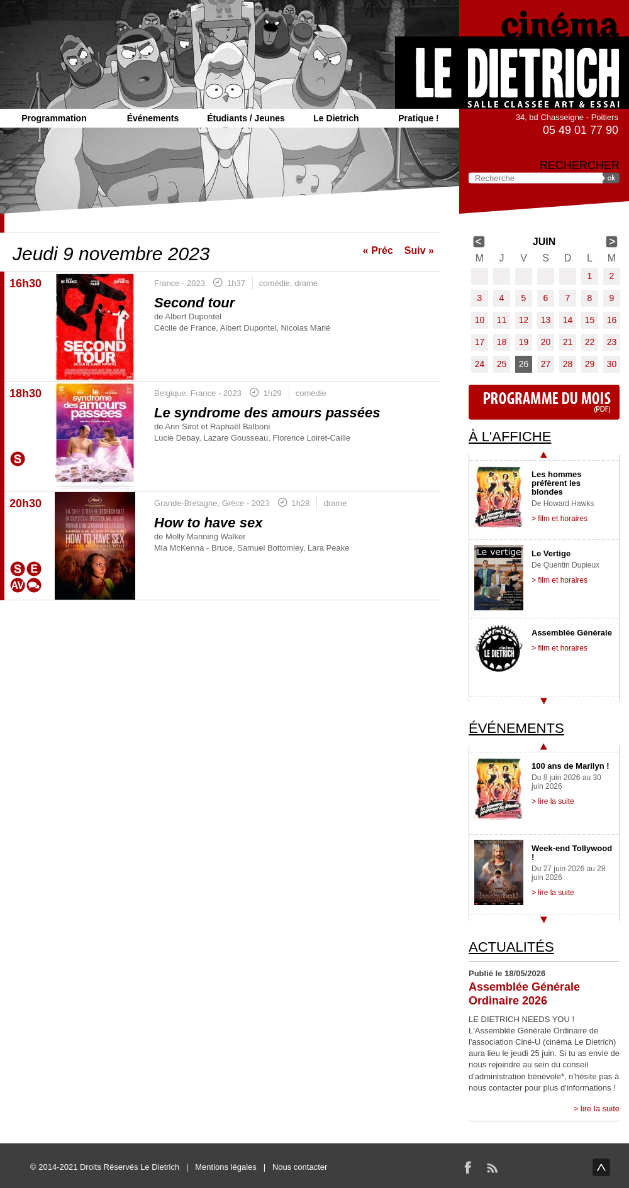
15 (590, 320)
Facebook (468, 1167)
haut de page (601, 1167)
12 (524, 320)
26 (524, 364)
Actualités (511, 947)
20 (546, 342)
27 (546, 364)
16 (612, 320)
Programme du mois (544, 402)
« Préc (378, 250)
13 (546, 320)
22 (590, 342)
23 (612, 342)
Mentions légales (226, 1167)
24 (480, 364)
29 (590, 364)
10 (480, 320)
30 (612, 364)
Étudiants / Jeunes (246, 118)
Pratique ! (418, 118)
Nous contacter (299, 1167)
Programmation (53, 118)
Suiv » (419, 250)
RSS (492, 1167)
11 (502, 320)
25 (502, 364)
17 (480, 342)
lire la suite (600, 1108)
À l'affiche (510, 436)
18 (502, 342)
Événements (153, 118)
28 (568, 364)
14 (568, 320)
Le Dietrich (336, 118)
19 (524, 342)
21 (568, 342)
